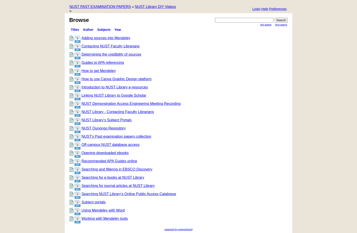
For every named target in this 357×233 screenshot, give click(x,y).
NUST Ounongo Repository (104, 128)
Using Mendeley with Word (103, 210)
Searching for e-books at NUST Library (113, 177)
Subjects (103, 29)
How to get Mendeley (99, 71)
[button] (278, 9)
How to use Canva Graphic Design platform (117, 79)
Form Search (281, 24)
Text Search (266, 24)
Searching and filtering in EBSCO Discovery (117, 169)
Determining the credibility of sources (111, 54)
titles (75, 29)
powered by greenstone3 (178, 229)
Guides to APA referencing (103, 63)
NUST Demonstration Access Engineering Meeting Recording (131, 104)
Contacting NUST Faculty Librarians (111, 46)
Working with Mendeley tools (105, 218)
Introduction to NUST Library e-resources (115, 87)
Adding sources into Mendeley (106, 38)
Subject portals (94, 202)
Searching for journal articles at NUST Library (118, 186)
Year (118, 29)
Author (88, 29)
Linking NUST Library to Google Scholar (114, 95)
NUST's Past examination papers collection (116, 136)
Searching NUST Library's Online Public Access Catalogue (129, 194)
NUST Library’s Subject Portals (107, 120)
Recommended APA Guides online (109, 161)
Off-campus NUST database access (111, 145)
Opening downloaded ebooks (105, 153)
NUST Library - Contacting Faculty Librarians (118, 112)
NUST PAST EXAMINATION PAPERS (100, 7)
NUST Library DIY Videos (155, 7)
